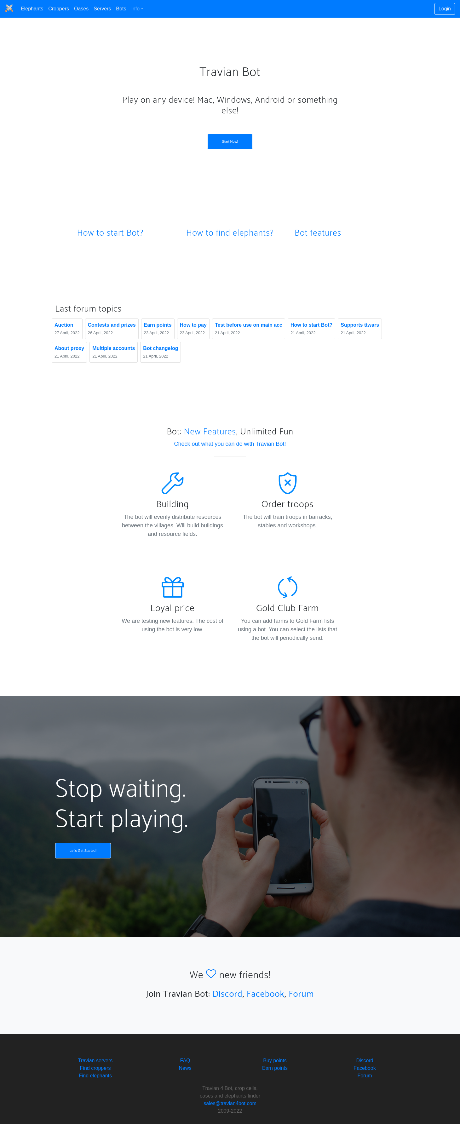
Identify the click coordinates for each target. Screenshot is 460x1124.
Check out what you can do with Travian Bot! (230, 444)
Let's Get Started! (83, 850)
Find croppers (95, 1068)
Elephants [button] (32, 8)
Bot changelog (160, 348)
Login (445, 8)
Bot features (318, 233)
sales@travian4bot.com (230, 1103)
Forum (301, 994)
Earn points (158, 325)
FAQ (185, 1060)
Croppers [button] (58, 8)
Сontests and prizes (112, 325)
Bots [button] (121, 8)
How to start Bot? (110, 233)
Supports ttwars (360, 325)
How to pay (193, 325)
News (185, 1068)
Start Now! (230, 141)
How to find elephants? (230, 233)
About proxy (69, 348)
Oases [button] (81, 8)
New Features (210, 432)
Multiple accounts (113, 348)
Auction (64, 325)
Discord (227, 994)
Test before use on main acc (248, 325)
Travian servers (95, 1060)
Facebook (266, 994)
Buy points (275, 1060)
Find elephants (95, 1075)
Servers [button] (102, 8)
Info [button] (135, 8)
